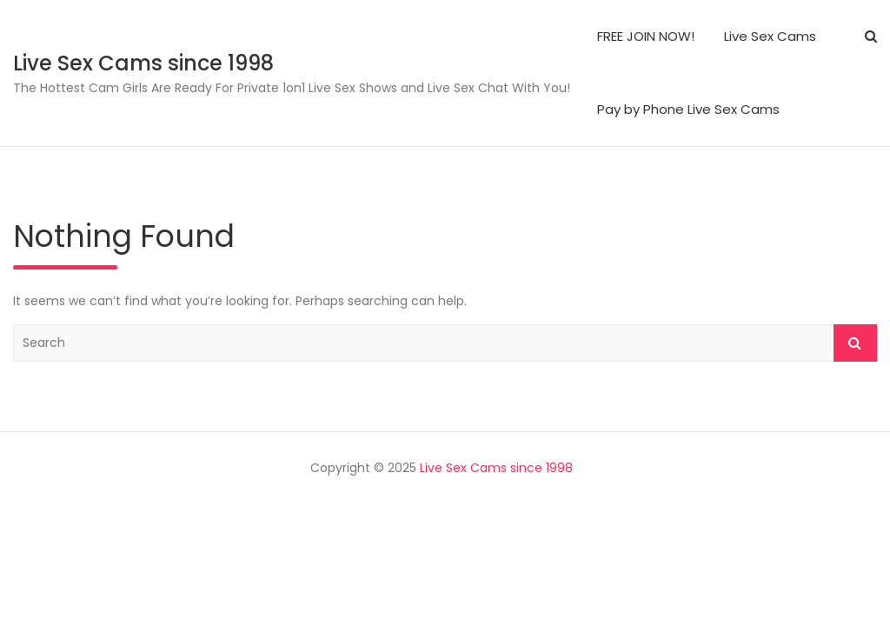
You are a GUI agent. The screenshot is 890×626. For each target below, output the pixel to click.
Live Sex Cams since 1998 (143, 63)
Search (855, 343)
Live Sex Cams (770, 36)
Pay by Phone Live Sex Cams (688, 109)
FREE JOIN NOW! (645, 36)
